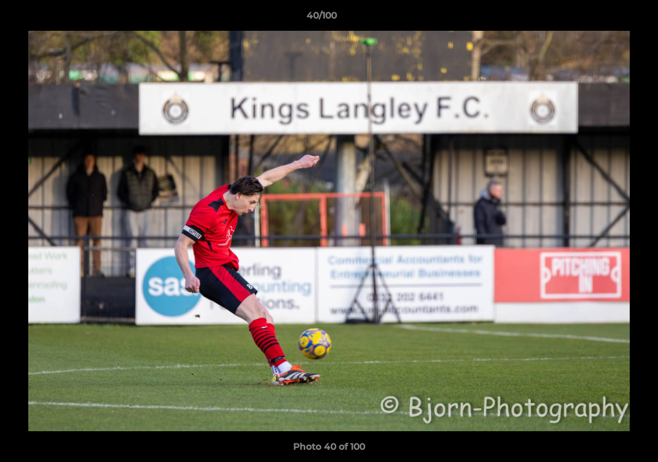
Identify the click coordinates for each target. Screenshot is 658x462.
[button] (604, 18)
